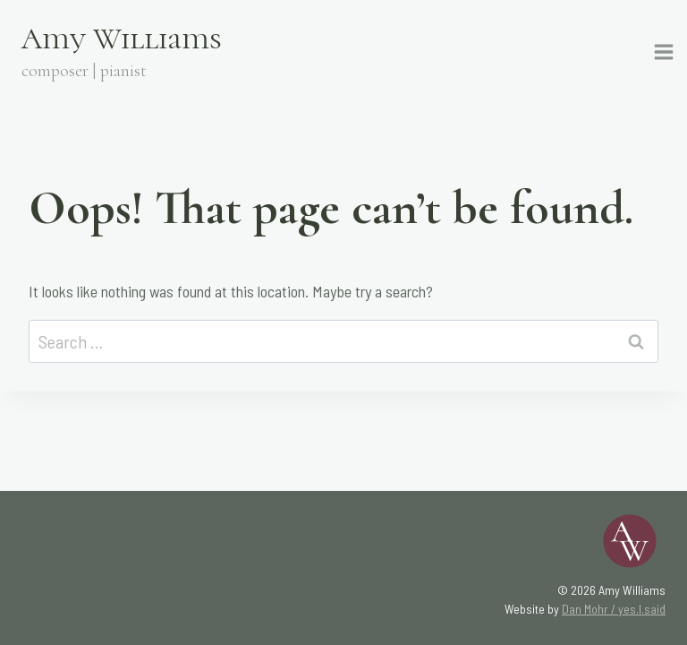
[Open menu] (666, 52)
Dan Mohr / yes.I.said (614, 608)
